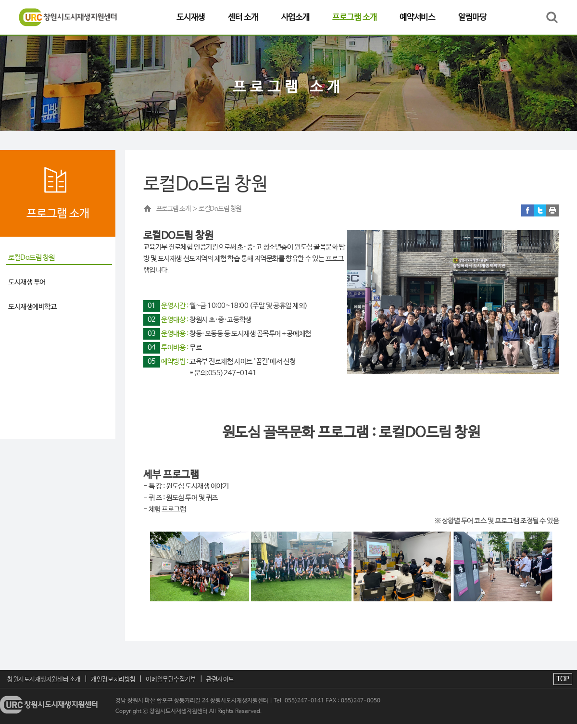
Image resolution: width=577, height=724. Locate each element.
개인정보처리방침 (113, 679)
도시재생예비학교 (32, 307)
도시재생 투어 (27, 282)
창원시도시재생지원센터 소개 (44, 679)
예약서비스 (417, 17)
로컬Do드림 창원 (31, 258)
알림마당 (472, 17)
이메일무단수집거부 (171, 679)
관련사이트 (220, 679)
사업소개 (295, 17)
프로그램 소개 (354, 17)
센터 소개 (243, 17)
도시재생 (190, 17)
